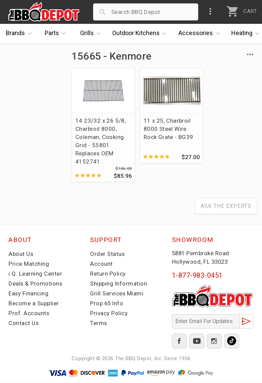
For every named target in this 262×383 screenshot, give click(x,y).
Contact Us (24, 323)
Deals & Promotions (36, 283)
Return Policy (108, 274)
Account (101, 264)
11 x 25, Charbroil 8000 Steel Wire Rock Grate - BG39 (164, 128)
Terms (98, 323)
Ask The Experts (226, 206)
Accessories (200, 33)
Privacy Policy (109, 313)
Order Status (107, 254)
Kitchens (141, 33)
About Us (21, 254)
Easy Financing (29, 293)
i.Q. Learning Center (35, 274)
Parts (57, 33)
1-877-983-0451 (197, 276)
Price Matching (29, 264)
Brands (20, 33)
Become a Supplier (34, 303)
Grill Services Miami (117, 293)
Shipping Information (118, 283)
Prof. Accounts (29, 313)
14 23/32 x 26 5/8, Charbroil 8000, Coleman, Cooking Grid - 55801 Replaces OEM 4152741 (100, 141)
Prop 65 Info (107, 303)
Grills (92, 33)
